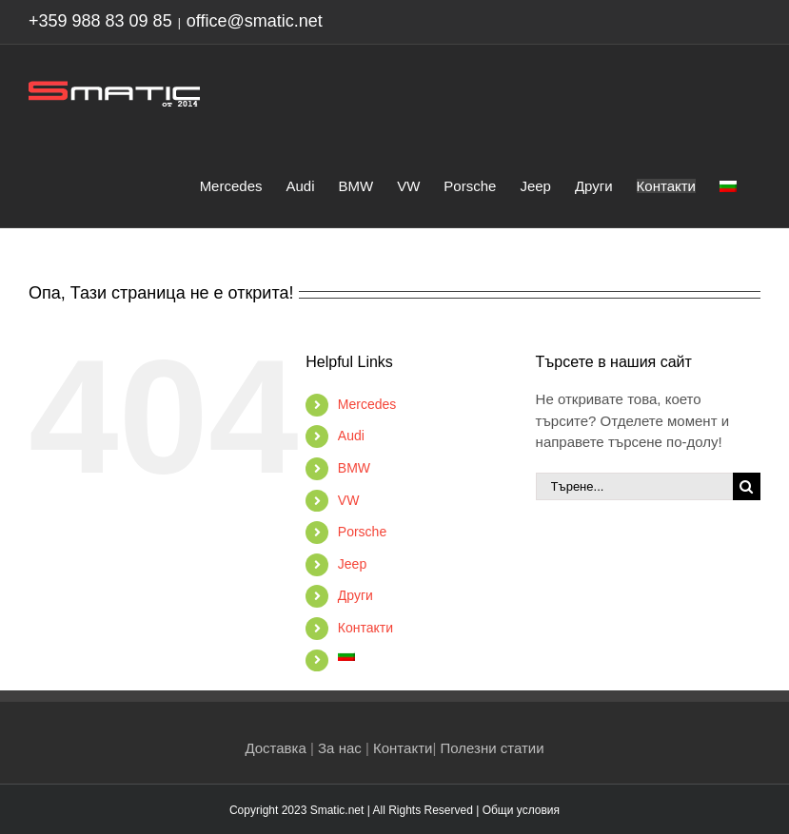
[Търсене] (746, 486)
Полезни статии (491, 748)
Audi (351, 435)
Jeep (352, 564)
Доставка (275, 748)
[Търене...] (634, 486)
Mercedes (367, 404)
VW (349, 500)
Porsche (362, 531)
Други (355, 595)
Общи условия (521, 810)
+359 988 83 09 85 (100, 20)
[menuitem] (728, 184)
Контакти (365, 627)
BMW (354, 467)
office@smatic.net (255, 20)
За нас (340, 748)
